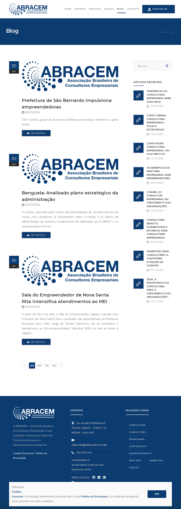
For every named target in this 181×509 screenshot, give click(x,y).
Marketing (156, 460)
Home (160, 32)
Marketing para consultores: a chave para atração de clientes (158, 258)
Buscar (167, 65)
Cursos (134, 467)
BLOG (120, 9)
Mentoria (135, 460)
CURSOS (109, 9)
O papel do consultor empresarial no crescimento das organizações (159, 199)
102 (54, 365)
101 (47, 365)
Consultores (137, 432)
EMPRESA (80, 9)
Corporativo (138, 446)
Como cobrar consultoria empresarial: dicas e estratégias (156, 122)
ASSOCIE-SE (157, 9)
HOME (67, 9)
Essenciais (77, 493)
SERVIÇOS (95, 9)
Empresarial (137, 439)
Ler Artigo (36, 133)
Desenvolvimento (140, 453)
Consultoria (137, 425)
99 (32, 365)
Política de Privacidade (95, 496)
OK (158, 494)
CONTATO (133, 9)
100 (39, 365)
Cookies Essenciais (23, 453)
